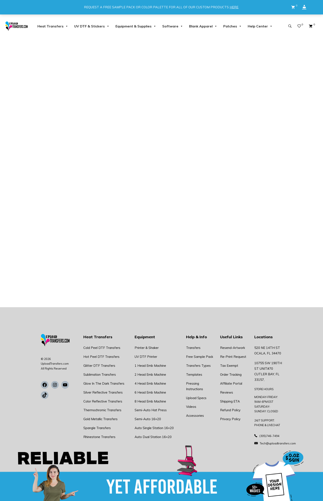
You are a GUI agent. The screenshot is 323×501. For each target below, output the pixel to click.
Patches (232, 26)
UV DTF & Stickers (92, 26)
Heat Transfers (52, 26)
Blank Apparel (203, 26)
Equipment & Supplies (135, 26)
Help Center (260, 26)
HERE (234, 7)
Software (172, 26)
